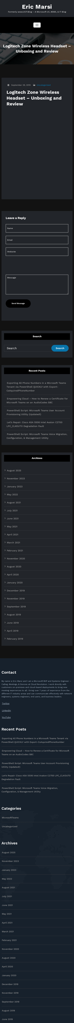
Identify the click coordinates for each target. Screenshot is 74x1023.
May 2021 (11, 512)
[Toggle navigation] (37, 24)
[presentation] (28, 295)
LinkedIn (6, 688)
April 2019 (12, 610)
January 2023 (13, 475)
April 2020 (12, 557)
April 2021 (12, 520)
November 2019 (14, 580)
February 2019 (14, 617)
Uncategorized (43, 84)
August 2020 (13, 550)
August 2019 (13, 595)
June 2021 (12, 505)
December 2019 (14, 572)
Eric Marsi (37, 6)
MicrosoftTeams (9, 789)
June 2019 (12, 602)
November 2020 (15, 542)
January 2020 (13, 565)
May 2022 (11, 482)
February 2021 (14, 535)
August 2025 (13, 460)
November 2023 (14, 467)
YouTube (6, 695)
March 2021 (12, 527)
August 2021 (13, 490)
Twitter (5, 682)
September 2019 (15, 587)
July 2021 (11, 497)
